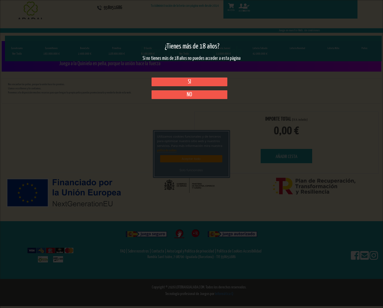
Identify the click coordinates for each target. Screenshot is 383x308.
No (189, 95)
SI (189, 82)
